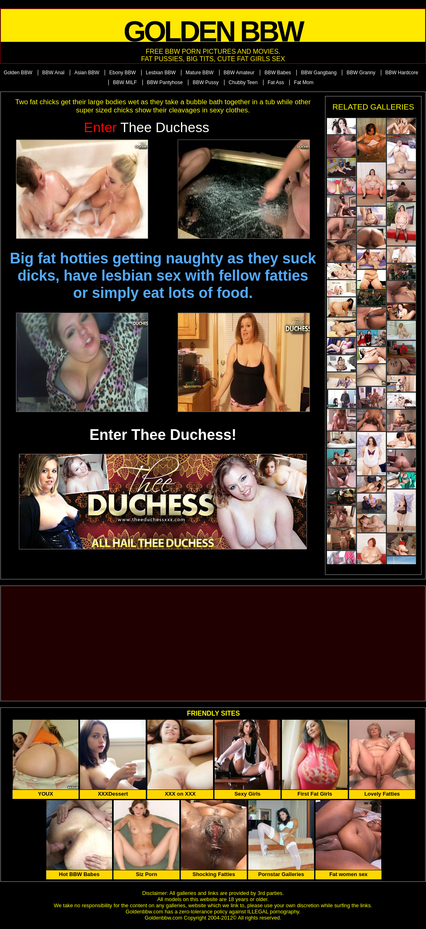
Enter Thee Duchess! (162, 434)
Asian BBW (86, 73)
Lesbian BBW (161, 73)
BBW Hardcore (401, 73)
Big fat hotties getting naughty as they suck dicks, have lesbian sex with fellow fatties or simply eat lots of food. (163, 275)
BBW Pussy (205, 82)
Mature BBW (199, 73)
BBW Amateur (239, 73)
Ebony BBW (122, 73)
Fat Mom (303, 82)
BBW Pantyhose (165, 82)
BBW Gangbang (319, 73)
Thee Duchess (146, 127)
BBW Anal (53, 73)
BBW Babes (277, 73)
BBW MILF (125, 82)
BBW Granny (360, 73)
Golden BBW (18, 73)
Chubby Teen (243, 82)
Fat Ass (276, 82)
